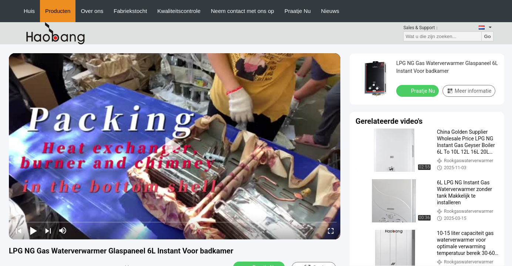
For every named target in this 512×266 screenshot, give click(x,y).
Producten (57, 11)
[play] (174, 146)
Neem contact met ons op (242, 11)
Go (487, 36)
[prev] (18, 230)
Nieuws (330, 11)
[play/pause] (33, 230)
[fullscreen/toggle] (330, 230)
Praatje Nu (297, 11)
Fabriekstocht (130, 11)
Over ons (92, 11)
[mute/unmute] (62, 230)
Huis (29, 11)
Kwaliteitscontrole (179, 11)
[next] (48, 230)
